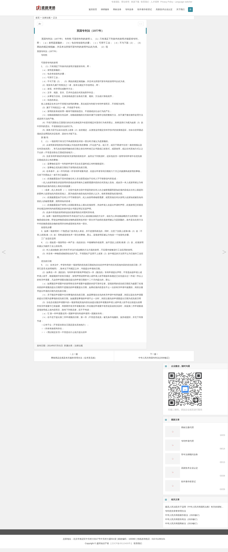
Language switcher (183, 2)
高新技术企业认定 (164, 9)
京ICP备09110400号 (121, 547)
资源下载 (135, 2)
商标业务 (117, 9)
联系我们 (145, 2)
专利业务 (129, 9)
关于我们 (180, 9)
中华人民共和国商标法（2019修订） (182, 527)
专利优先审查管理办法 (175, 514)
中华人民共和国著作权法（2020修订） (183, 519)
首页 (37, 21)
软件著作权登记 (144, 9)
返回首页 (93, 9)
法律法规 (46, 21)
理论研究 (125, 2)
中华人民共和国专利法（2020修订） (182, 523)
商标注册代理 (187, 431)
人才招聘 (155, 2)
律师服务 (105, 9)
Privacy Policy (166, 2)
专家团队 (115, 2)
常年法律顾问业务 (189, 458)
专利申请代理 (187, 444)
